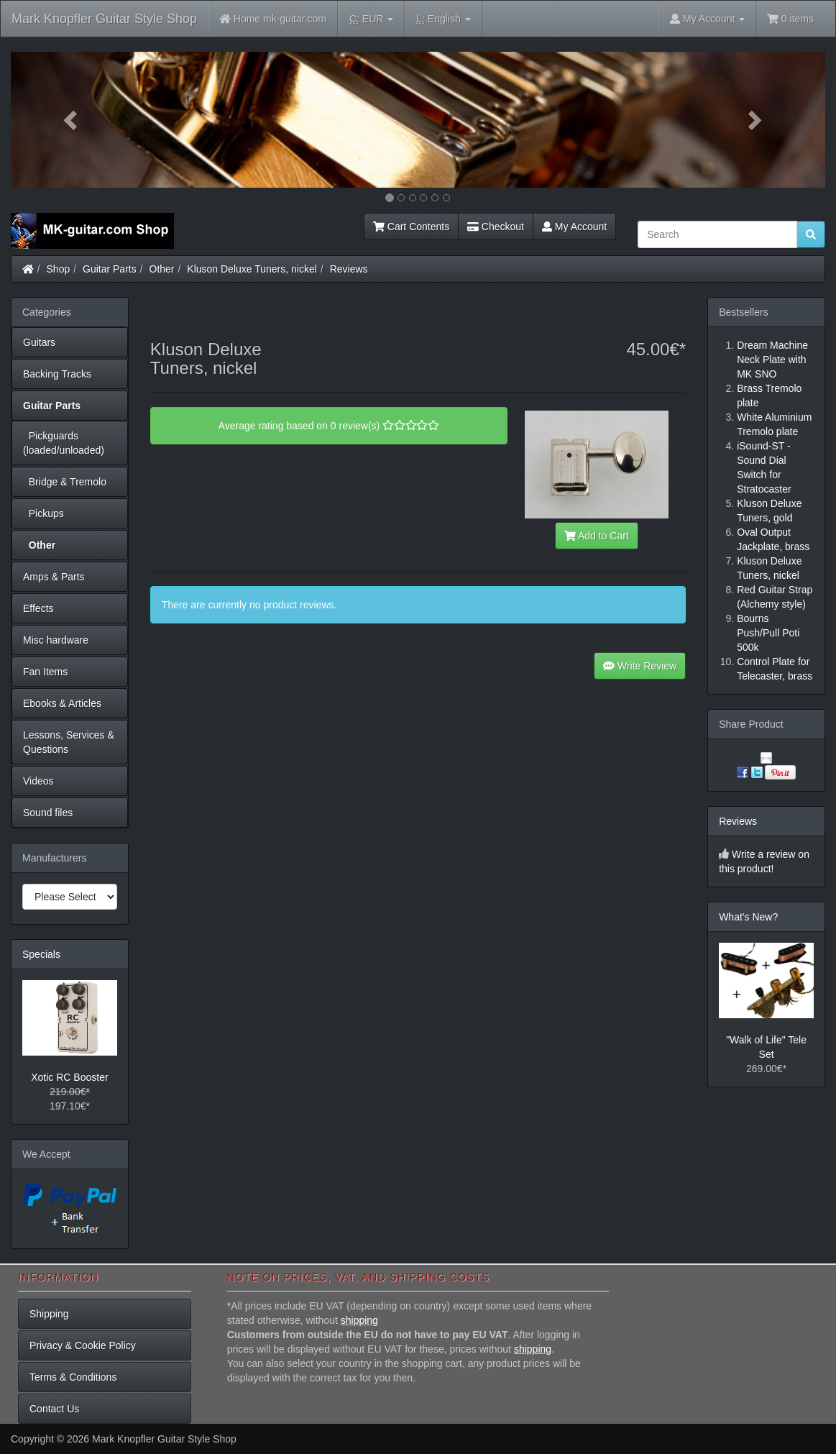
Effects (38, 608)
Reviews (349, 269)
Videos (38, 781)
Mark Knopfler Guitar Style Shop (104, 19)
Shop (58, 269)
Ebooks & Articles (62, 703)
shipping (359, 1320)
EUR (371, 19)
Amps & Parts (54, 576)
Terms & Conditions (72, 1377)
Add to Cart (596, 535)
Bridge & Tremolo (64, 482)
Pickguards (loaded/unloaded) (63, 443)
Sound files (48, 812)
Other (162, 269)
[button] (72, 120)
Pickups (43, 513)
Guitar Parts (110, 269)
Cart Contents (411, 226)
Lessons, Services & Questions (68, 742)
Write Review (639, 666)
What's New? (748, 917)
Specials (41, 954)
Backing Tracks (57, 374)
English (443, 19)
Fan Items (45, 671)
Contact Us (54, 1408)
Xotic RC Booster (69, 1077)
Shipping (49, 1314)
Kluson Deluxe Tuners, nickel (252, 269)
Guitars (39, 342)
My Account (574, 226)
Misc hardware (55, 640)
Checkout (495, 226)
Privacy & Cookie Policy (82, 1345)
